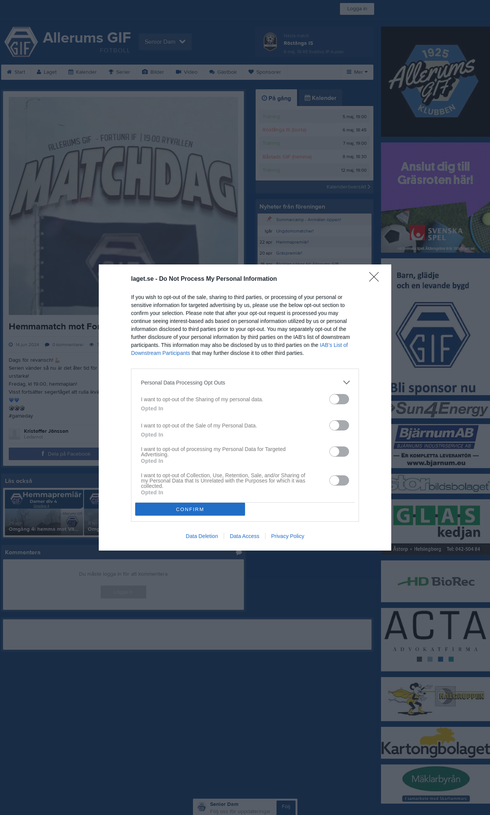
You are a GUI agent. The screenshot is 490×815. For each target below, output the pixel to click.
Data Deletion (202, 536)
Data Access (244, 536)
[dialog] (245, 407)
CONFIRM (190, 509)
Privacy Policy (287, 536)
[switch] (339, 399)
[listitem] (245, 382)
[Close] (376, 279)
